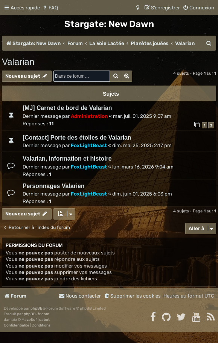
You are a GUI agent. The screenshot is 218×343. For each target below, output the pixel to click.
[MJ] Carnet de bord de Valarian (67, 108)
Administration (89, 116)
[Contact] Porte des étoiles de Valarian (77, 137)
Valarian (18, 62)
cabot (44, 319)
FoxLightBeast (89, 145)
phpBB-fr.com (36, 314)
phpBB (36, 308)
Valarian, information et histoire (67, 158)
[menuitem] (50, 7)
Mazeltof (29, 319)
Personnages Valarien (54, 186)
